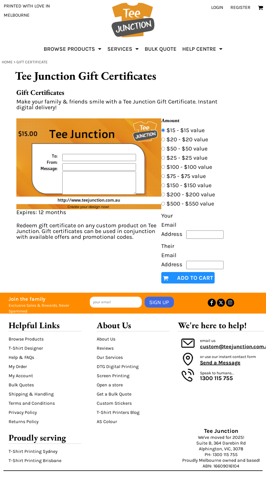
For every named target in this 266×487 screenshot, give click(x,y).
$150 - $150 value (188, 185)
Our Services (110, 357)
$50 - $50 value (186, 148)
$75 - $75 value (186, 176)
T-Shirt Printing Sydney (33, 451)
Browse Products (26, 339)
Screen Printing (113, 375)
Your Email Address (171, 224)
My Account (21, 375)
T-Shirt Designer (26, 348)
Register (240, 7)
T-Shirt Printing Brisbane (35, 460)
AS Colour (107, 421)
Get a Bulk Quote (114, 394)
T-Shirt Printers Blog (118, 412)
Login (217, 7)
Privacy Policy (23, 412)
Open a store (110, 385)
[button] (72, 48)
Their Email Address (171, 255)
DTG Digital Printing (118, 366)
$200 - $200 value (190, 194)
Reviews (105, 348)
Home (7, 62)
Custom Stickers (114, 403)
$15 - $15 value (185, 130)
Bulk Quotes (21, 385)
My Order (18, 366)
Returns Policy (23, 421)
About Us (106, 339)
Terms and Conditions (32, 403)
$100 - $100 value (189, 167)
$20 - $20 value (187, 139)
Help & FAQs (21, 357)
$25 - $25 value (186, 157)
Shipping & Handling (31, 394)
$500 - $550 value (190, 203)
